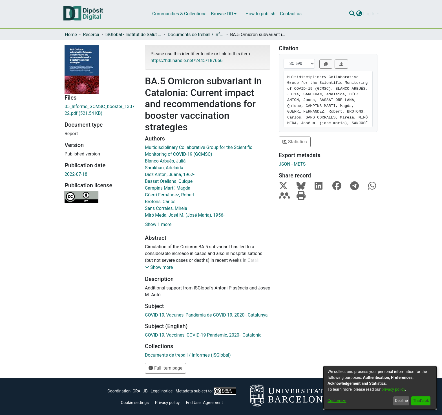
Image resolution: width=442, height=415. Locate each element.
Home (71, 34)
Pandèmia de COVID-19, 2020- (215, 315)
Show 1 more (158, 224)
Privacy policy (167, 402)
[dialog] (380, 387)
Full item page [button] (165, 368)
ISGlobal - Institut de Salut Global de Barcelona (133, 34)
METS (300, 164)
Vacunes (175, 315)
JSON (284, 164)
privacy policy (393, 389)
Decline (401, 400)
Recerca (91, 34)
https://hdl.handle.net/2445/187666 (186, 60)
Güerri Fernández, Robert (170, 194)
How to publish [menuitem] (260, 13)
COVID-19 (154, 315)
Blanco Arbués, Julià (165, 161)
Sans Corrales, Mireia (166, 208)
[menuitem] (224, 13)
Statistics (294, 141)
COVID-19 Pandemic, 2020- (214, 335)
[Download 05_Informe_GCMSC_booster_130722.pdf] (100, 110)
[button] (159, 267)
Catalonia (252, 335)
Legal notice (162, 391)
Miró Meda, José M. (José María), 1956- (184, 215)
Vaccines (175, 335)
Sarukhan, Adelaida (164, 167)
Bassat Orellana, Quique (169, 181)
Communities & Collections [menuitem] (179, 13)
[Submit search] (351, 13)
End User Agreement (204, 402)
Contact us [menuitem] (291, 13)
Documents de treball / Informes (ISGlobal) (196, 34)
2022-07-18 (76, 174)
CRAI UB (139, 391)
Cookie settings (135, 402)
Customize (337, 400)
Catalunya (258, 315)
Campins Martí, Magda (167, 188)
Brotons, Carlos (160, 201)
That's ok (421, 400)
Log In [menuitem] (369, 13)
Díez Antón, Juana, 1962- (170, 174)
